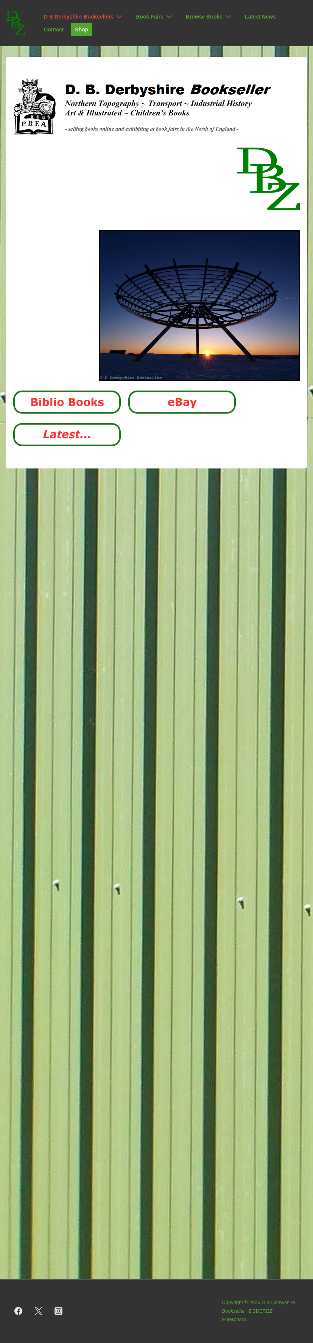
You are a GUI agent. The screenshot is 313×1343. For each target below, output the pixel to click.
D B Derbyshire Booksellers (84, 17)
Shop (81, 29)
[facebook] (18, 1311)
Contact (54, 29)
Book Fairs (155, 17)
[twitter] (38, 1311)
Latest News (260, 17)
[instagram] (58, 1311)
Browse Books (210, 17)
